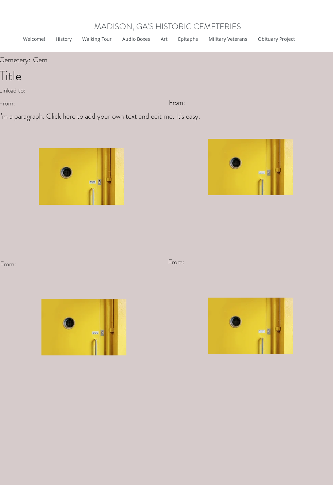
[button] (164, 39)
